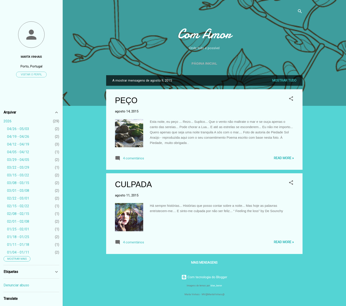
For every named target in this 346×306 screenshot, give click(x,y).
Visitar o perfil (31, 74)
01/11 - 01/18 (18, 245)
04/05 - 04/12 (18, 152)
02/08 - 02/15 (18, 214)
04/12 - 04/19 (18, 144)
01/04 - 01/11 (18, 252)
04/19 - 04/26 (18, 136)
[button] (291, 99)
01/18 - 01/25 (18, 237)
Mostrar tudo (284, 80)
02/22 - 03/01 (18, 198)
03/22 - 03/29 (18, 167)
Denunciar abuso (16, 285)
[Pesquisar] (300, 12)
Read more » (284, 158)
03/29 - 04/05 (18, 160)
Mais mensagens (204, 262)
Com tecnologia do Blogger (204, 277)
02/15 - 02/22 (18, 206)
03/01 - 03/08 (18, 190)
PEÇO (126, 100)
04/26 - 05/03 (18, 129)
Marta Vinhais (31, 56)
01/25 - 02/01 (18, 229)
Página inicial (204, 63)
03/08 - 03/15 (18, 183)
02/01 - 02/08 (18, 221)
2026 (7, 121)
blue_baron (216, 285)
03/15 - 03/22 (18, 175)
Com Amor (204, 33)
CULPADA (133, 184)
